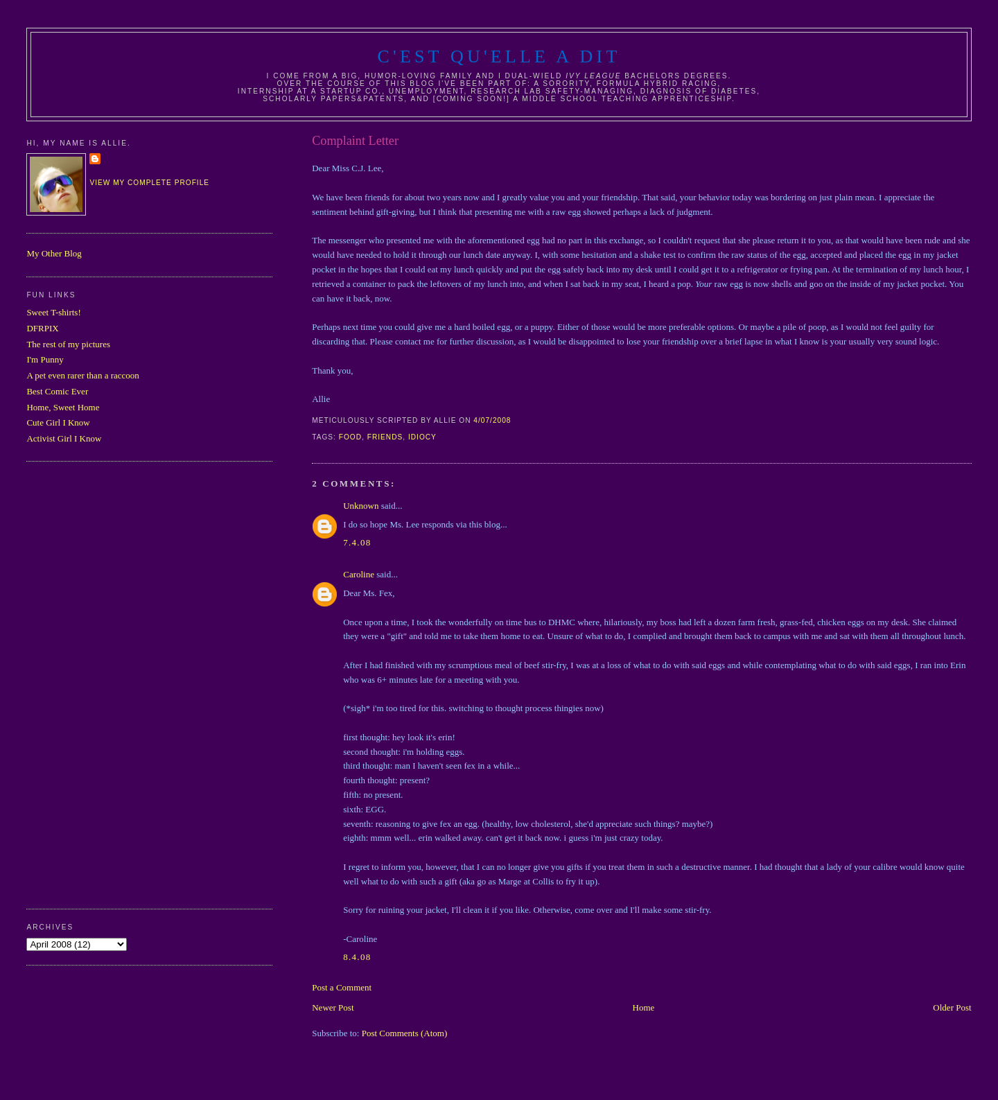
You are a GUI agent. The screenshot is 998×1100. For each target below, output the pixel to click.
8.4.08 (357, 957)
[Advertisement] (81, 683)
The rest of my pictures (68, 344)
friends (385, 437)
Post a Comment (341, 987)
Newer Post (332, 1007)
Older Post (952, 1007)
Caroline (358, 574)
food (350, 437)
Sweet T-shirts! (53, 312)
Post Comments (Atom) (405, 1033)
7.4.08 (357, 542)
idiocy (422, 437)
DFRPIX (42, 328)
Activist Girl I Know (63, 438)
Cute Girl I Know (57, 422)
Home (644, 1007)
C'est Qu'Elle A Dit (498, 56)
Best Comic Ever (57, 391)
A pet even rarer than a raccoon (82, 375)
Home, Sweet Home (62, 407)
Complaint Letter (355, 141)
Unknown (360, 505)
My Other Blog (53, 253)
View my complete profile (149, 182)
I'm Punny (44, 359)
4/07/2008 (492, 420)
